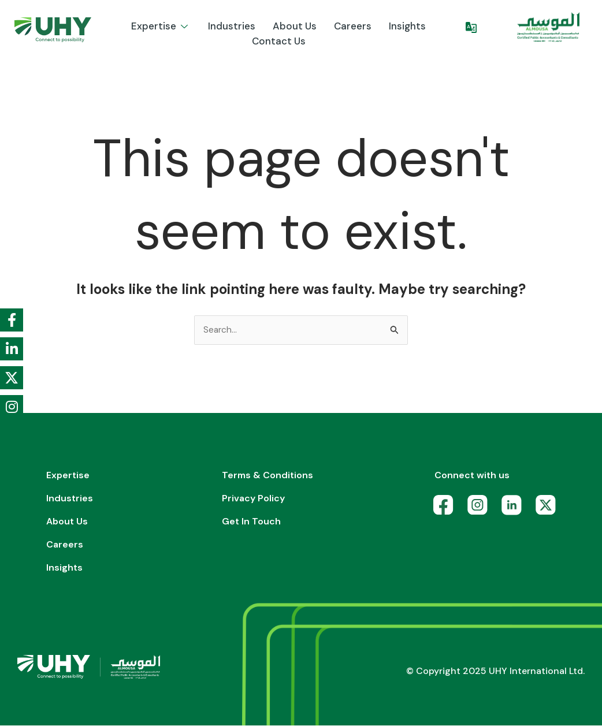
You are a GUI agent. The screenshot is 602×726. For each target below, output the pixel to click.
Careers (352, 26)
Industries (231, 26)
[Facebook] (446, 509)
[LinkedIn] (514, 509)
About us (295, 26)
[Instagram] (480, 509)
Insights (407, 26)
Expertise (161, 26)
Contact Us (279, 41)
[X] (549, 509)
